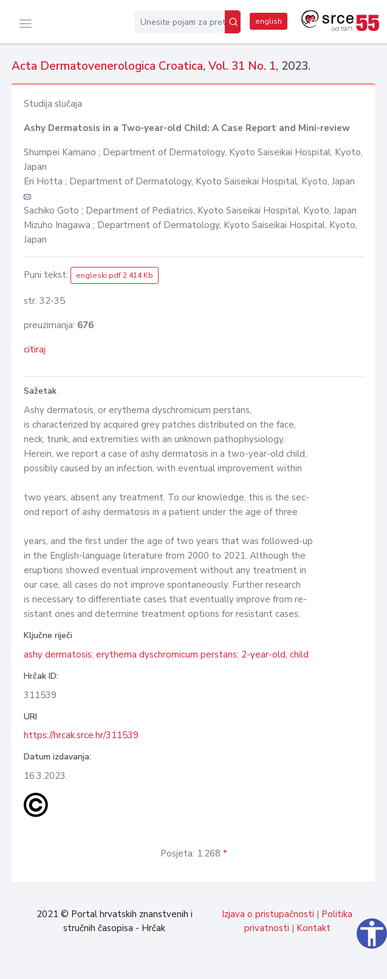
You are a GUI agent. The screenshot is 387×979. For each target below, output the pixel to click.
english (268, 21)
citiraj (35, 349)
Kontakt (313, 928)
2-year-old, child (275, 654)
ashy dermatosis (58, 654)
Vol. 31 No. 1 (242, 66)
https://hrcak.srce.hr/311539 (81, 735)
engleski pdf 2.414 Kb (114, 275)
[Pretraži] (233, 21)
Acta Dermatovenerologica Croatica (107, 66)
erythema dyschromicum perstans (166, 654)
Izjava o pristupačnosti (268, 914)
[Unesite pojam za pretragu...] (179, 21)
